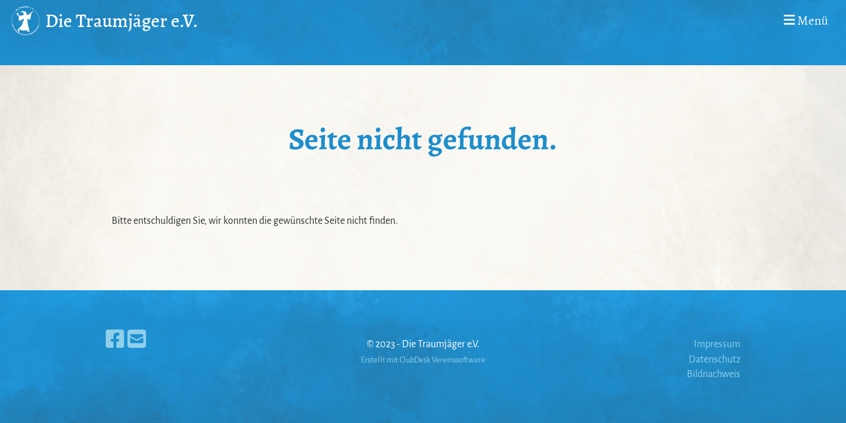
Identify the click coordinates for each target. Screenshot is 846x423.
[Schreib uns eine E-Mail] (136, 340)
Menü (806, 20)
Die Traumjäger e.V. (121, 20)
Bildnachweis (713, 374)
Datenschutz (714, 359)
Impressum (717, 344)
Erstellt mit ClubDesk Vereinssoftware (423, 359)
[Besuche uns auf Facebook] (115, 340)
